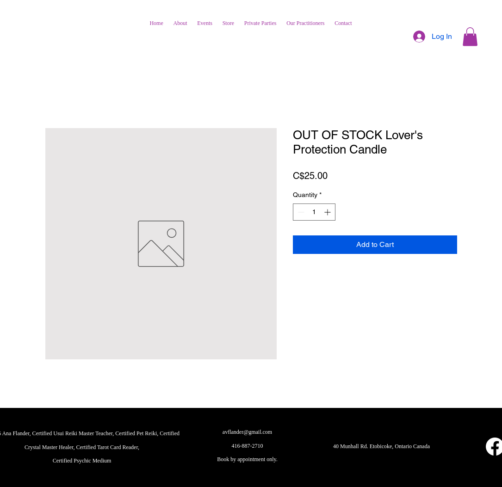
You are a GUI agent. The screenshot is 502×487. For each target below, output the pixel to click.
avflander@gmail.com (247, 432)
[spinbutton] (314, 212)
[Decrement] (300, 212)
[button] (470, 36)
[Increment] (328, 212)
